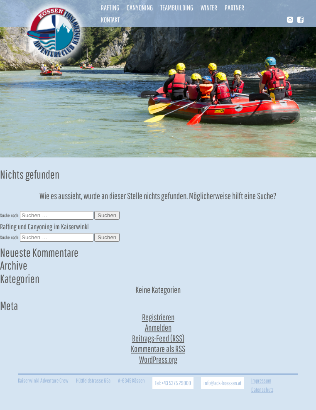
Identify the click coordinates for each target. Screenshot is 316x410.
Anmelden (158, 327)
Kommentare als (158, 349)
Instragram (289, 20)
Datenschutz (262, 389)
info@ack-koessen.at (222, 382)
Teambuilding (176, 7)
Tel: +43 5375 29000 (173, 382)
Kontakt (110, 19)
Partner (234, 7)
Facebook (300, 20)
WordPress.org (158, 359)
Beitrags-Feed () (158, 338)
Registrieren (158, 317)
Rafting (110, 7)
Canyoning (140, 7)
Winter (209, 7)
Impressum (261, 380)
